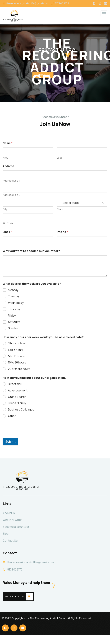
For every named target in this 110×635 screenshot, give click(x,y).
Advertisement (17, 390)
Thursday (14, 309)
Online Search (17, 397)
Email (7, 232)
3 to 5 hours (16, 350)
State (60, 209)
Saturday (14, 322)
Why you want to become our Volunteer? (31, 251)
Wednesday (16, 303)
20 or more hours (19, 369)
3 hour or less (17, 343)
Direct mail (15, 384)
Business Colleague (21, 409)
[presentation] (30, 435)
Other (12, 416)
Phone (62, 232)
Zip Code (8, 223)
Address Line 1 (11, 180)
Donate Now (14, 596)
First (5, 157)
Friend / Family (17, 403)
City (5, 209)
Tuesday (13, 296)
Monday (13, 290)
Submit (10, 442)
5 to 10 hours (16, 356)
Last (59, 157)
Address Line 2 (11, 194)
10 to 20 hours (17, 362)
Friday (12, 316)
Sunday (13, 328)
